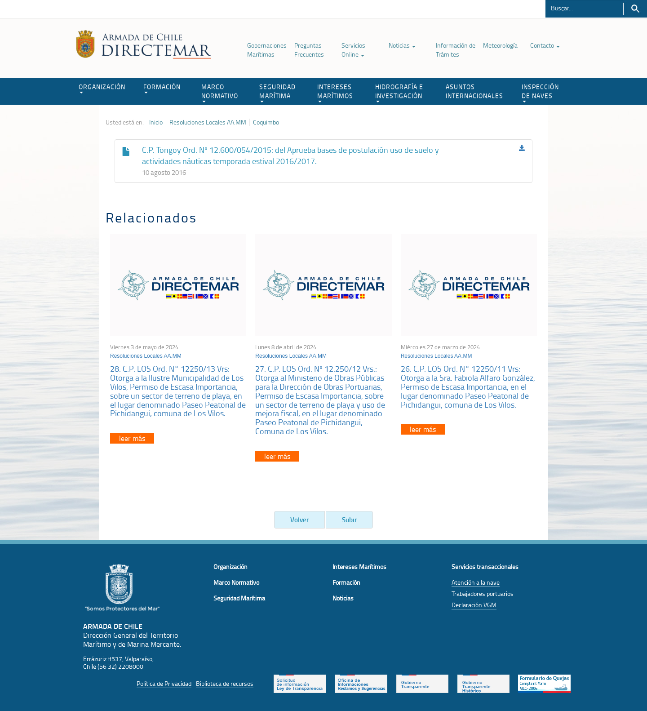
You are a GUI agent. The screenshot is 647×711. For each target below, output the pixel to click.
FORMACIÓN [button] (162, 87)
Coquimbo (266, 122)
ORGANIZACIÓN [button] (102, 87)
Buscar (635, 9)
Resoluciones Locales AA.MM (207, 122)
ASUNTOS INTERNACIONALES (474, 91)
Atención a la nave (476, 582)
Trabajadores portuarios (483, 593)
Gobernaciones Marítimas (267, 49)
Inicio (156, 122)
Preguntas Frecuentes (309, 49)
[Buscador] (584, 7)
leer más (132, 438)
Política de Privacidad (164, 683)
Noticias (402, 45)
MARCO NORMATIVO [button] (219, 92)
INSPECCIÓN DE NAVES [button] (540, 92)
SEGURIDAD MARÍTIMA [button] (277, 92)
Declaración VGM (474, 604)
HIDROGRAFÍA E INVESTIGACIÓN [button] (399, 92)
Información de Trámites (455, 49)
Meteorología (500, 45)
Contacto (545, 45)
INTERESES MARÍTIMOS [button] (335, 92)
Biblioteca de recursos (224, 683)
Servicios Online (353, 49)
